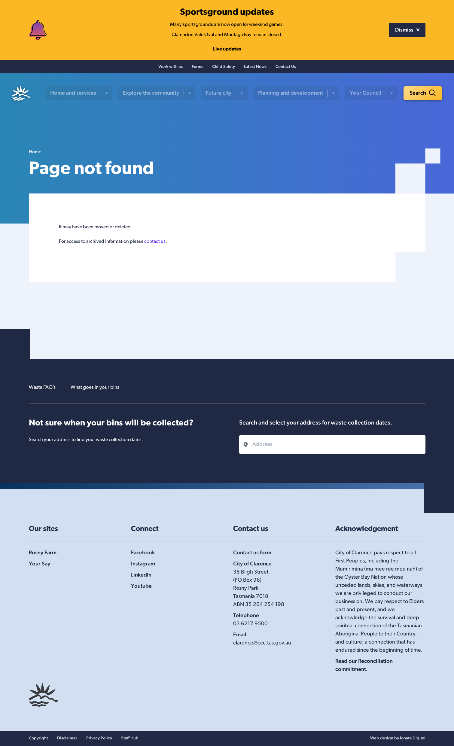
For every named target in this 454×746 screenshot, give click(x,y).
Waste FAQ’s (43, 387)
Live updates (227, 49)
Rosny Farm (42, 553)
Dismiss (407, 30)
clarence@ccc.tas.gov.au (262, 643)
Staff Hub (130, 738)
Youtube (141, 586)
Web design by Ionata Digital (397, 738)
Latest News (255, 67)
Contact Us (286, 67)
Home (35, 153)
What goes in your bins (99, 387)
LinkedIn (141, 575)
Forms (197, 67)
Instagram (143, 564)
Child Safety (223, 67)
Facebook (143, 553)
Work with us (170, 67)
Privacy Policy (99, 738)
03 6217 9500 (250, 624)
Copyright (38, 738)
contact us (155, 243)
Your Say (39, 564)
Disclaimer (67, 738)
